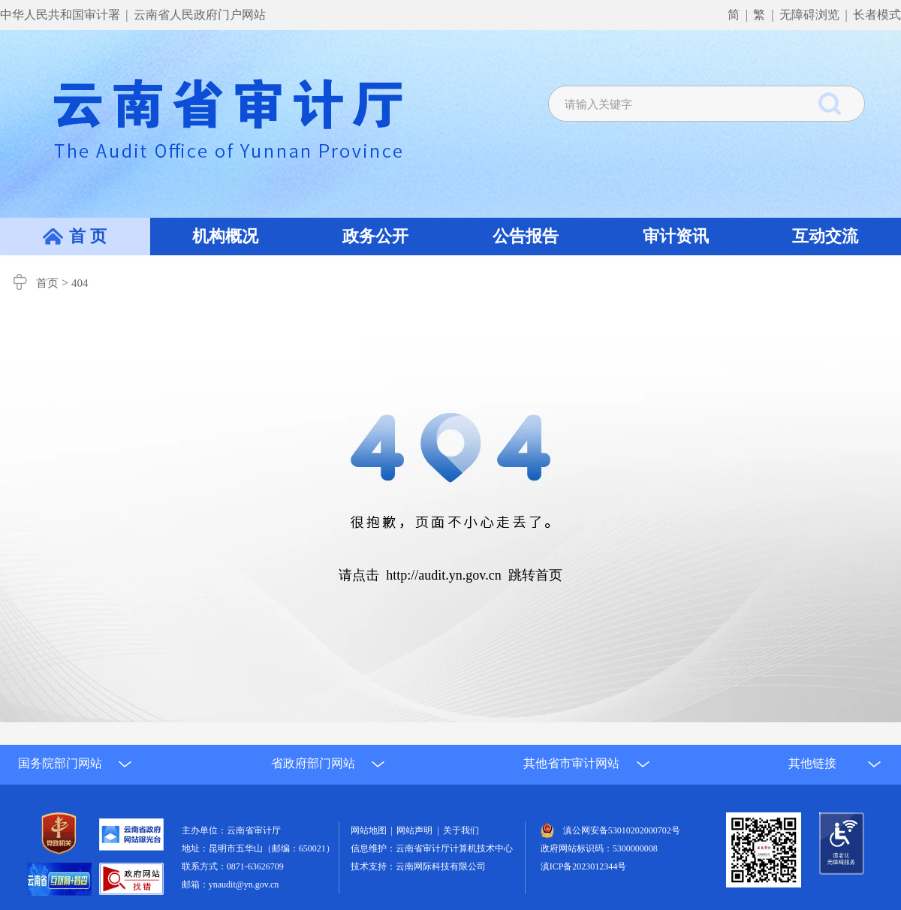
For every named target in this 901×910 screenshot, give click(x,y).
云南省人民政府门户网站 (200, 14)
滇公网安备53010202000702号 (621, 830)
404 (80, 283)
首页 (47, 283)
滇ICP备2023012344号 (584, 866)
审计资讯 (676, 236)
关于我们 (461, 830)
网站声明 (416, 830)
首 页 (88, 236)
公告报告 (526, 236)
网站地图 (371, 830)
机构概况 (225, 236)
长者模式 (877, 14)
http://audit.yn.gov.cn (443, 575)
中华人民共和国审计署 (61, 14)
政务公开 (375, 236)
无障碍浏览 (809, 14)
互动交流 (825, 236)
